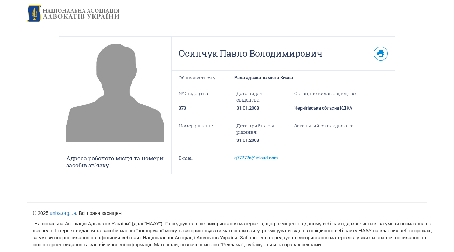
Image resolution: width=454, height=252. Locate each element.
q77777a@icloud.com (256, 157)
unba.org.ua (63, 213)
